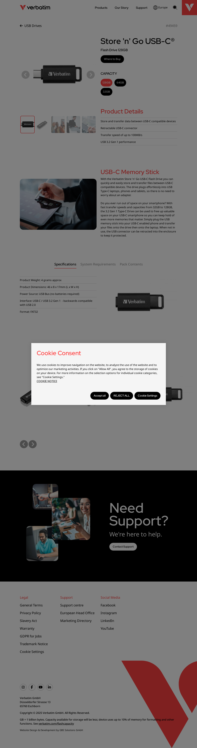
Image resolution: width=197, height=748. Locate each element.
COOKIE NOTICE (47, 381)
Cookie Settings (147, 395)
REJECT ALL (122, 395)
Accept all (99, 395)
